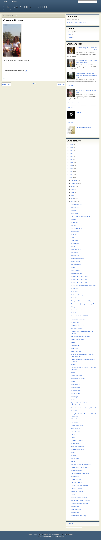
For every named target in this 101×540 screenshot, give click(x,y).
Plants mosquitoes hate (78, 319)
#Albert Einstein (75, 393)
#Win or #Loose (75, 390)
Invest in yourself (73, 103)
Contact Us (14, 1)
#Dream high (75, 255)
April (72, 198)
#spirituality (74, 240)
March (73, 201)
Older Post (61, 84)
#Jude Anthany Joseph (78, 378)
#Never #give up (76, 261)
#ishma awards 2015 (77, 339)
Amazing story (75, 322)
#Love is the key (76, 351)
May (72, 195)
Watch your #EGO (76, 204)
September (74, 183)
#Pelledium (74, 313)
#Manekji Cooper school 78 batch (81, 464)
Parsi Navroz (75, 476)
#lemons (73, 225)
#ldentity (78, 112)
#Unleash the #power (77, 258)
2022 (71, 156)
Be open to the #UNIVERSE (79, 316)
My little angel (75, 443)
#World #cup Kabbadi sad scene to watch (83, 285)
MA (73, 523)
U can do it (74, 234)
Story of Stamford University (79, 503)
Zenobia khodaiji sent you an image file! (83, 304)
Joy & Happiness (76, 249)
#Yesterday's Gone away (78, 515)
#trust (72, 237)
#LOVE (73, 461)
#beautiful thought (76, 273)
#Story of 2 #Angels (77, 440)
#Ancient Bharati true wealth (79, 485)
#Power (73, 494)
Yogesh (69, 523)
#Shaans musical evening (79, 497)
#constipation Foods (77, 228)
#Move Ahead (75, 207)
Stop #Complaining (77, 375)
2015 (71, 177)
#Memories (74, 422)
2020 (71, 162)
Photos (70, 32)
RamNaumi (74, 289)
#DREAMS (74, 411)
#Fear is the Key (76, 384)
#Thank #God (75, 458)
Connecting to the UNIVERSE (80, 467)
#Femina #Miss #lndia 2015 (79, 276)
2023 (71, 153)
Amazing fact (75, 506)
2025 (71, 147)
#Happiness (74, 348)
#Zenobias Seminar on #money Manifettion (84, 408)
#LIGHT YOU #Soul (77, 491)
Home (5, 1)
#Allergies (74, 307)
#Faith (73, 246)
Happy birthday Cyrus (77, 325)
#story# (73, 372)
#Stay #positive (75, 270)
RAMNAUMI (74, 292)
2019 (71, 165)
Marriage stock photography (56, 536)
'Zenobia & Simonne (77, 328)
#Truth (73, 437)
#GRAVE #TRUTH (76, 482)
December (74, 180)
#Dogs (73, 452)
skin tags (45, 536)
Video (69, 34)
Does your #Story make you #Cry (81, 301)
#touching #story (76, 264)
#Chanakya (74, 397)
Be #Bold (73, 455)
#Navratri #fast (75, 431)
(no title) (70, 85)
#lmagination (75, 345)
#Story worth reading (77, 449)
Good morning (75, 428)
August (73, 186)
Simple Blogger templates (66, 534)
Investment (40, 536)
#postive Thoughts (76, 488)
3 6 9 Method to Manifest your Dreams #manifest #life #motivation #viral (86, 75)
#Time (73, 434)
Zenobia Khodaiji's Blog (26, 7)
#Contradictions (75, 387)
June (72, 192)
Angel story (74, 213)
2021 (71, 159)
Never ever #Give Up (77, 446)
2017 (71, 171)
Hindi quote (74, 222)
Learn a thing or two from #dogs (80, 216)
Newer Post (6, 84)
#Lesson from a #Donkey (78, 310)
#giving (73, 342)
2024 (71, 150)
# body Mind (74, 252)
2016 (71, 174)
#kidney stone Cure (77, 425)
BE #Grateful (75, 231)
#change (73, 210)
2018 (71, 168)
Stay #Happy (75, 243)
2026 (71, 144)
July (72, 189)
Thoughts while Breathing (83, 127)
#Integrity (74, 219)
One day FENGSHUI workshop (80, 336)
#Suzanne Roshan (13, 20)
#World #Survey (76, 479)
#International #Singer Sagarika (80, 500)
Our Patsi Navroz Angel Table (80, 473)
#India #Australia (76, 298)
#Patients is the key (77, 295)
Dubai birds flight (76, 509)
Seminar (73, 364)
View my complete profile (76, 22)
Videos (70, 37)
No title (73, 267)
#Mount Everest (75, 419)
